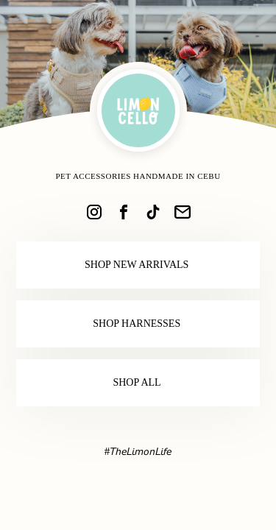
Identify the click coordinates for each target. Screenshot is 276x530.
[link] (94, 212)
